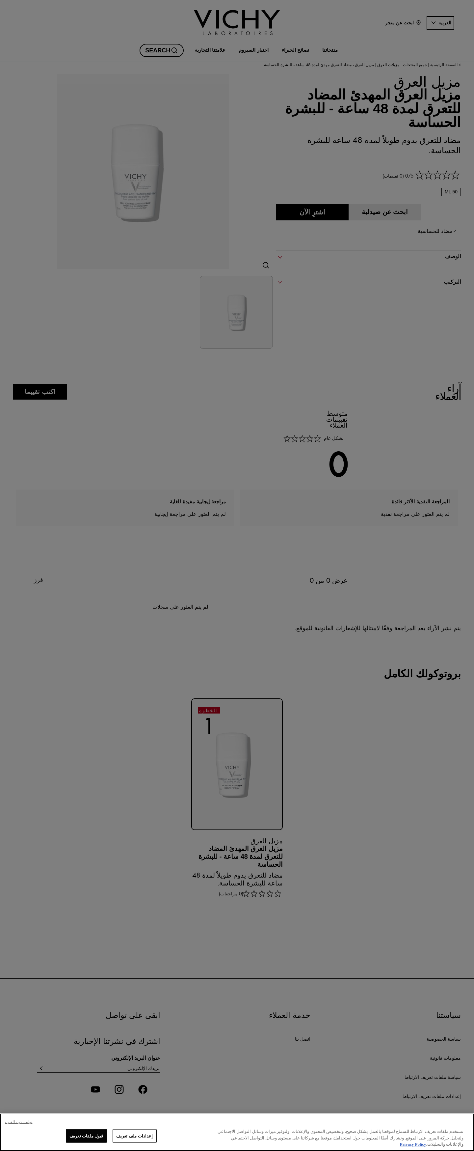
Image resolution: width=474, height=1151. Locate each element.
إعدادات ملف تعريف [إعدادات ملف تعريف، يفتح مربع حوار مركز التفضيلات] (134, 1135)
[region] (237, 1132)
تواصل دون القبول (18, 1122)
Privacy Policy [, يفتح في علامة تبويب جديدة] (413, 1144)
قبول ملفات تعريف (86, 1135)
